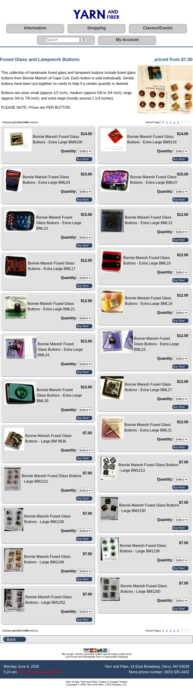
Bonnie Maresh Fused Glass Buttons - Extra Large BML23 (156, 344)
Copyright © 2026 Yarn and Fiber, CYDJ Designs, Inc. (96, 684)
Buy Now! (82, 159)
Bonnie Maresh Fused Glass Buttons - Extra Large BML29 (59, 395)
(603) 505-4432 (176, 672)
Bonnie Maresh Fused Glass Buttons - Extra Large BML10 (59, 222)
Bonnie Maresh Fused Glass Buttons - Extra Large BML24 (60, 349)
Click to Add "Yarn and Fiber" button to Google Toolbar (97, 681)
